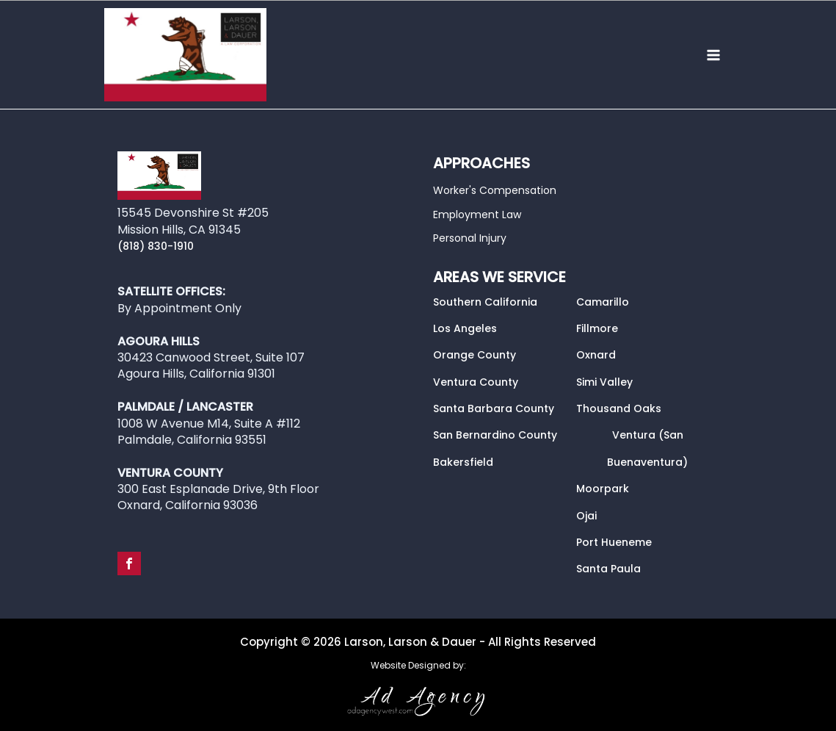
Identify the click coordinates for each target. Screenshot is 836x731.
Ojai (586, 515)
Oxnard (596, 355)
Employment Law (477, 214)
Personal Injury (469, 238)
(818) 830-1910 (155, 246)
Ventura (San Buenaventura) (647, 448)
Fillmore (597, 328)
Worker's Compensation (494, 190)
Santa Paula (608, 568)
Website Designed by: (418, 665)
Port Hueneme (614, 542)
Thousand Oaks (618, 408)
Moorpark (602, 488)
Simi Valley (604, 382)
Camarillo (602, 302)
